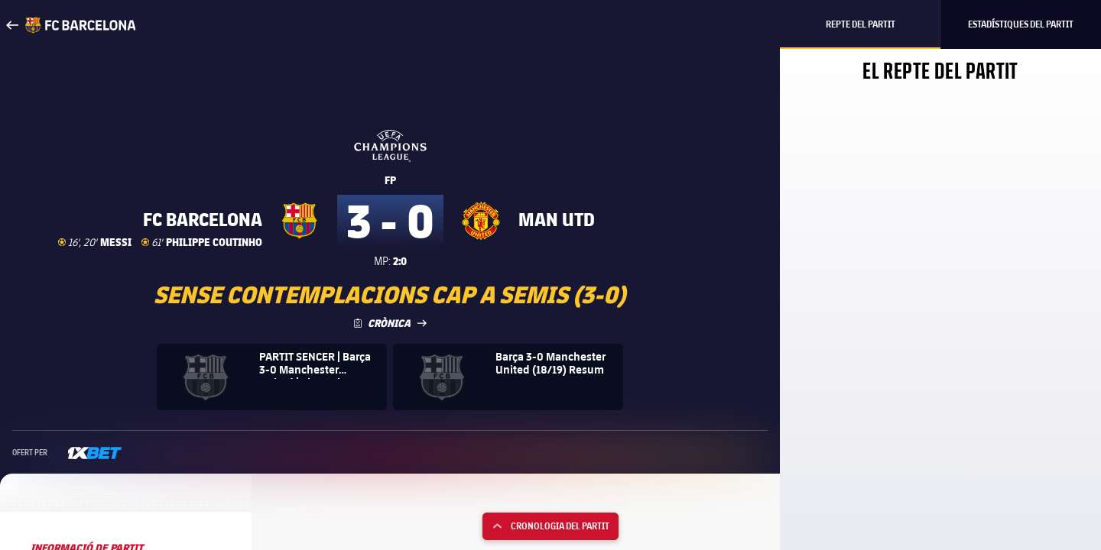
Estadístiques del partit (1020, 24)
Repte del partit (860, 24)
